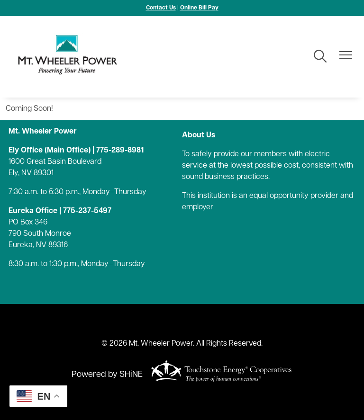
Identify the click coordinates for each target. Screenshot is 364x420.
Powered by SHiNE (107, 374)
